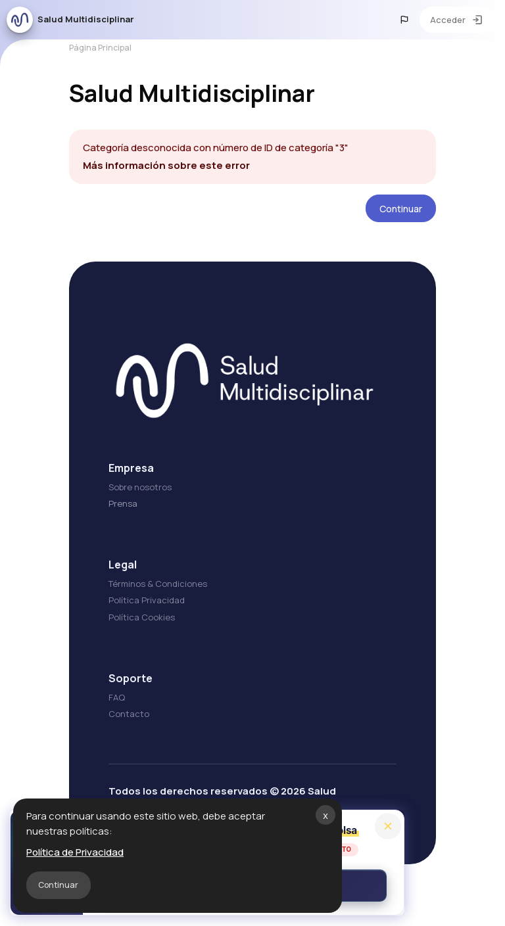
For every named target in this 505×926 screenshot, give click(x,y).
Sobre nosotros (136, 497)
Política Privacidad (143, 610)
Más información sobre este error (163, 174)
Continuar (58, 885)
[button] (404, 20)
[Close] (388, 826)
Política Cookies (138, 626)
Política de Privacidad (75, 852)
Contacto (125, 723)
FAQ (113, 706)
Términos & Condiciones (154, 593)
